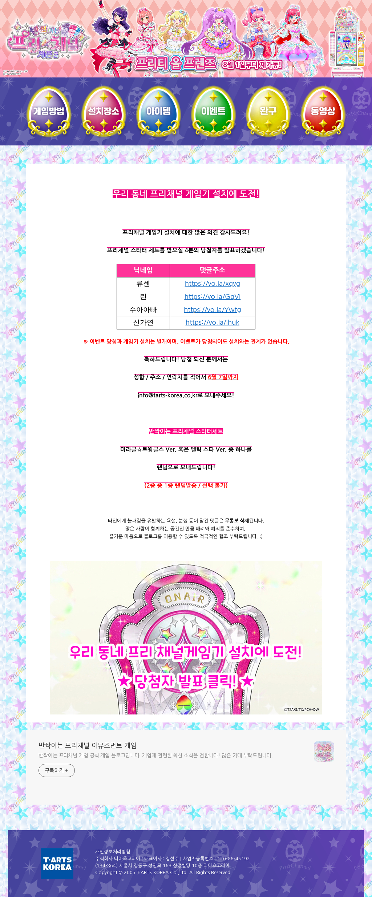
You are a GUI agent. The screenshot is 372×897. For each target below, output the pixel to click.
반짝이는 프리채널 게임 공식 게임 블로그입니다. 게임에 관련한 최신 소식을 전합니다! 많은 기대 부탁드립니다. (156, 755)
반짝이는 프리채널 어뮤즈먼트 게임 (88, 745)
